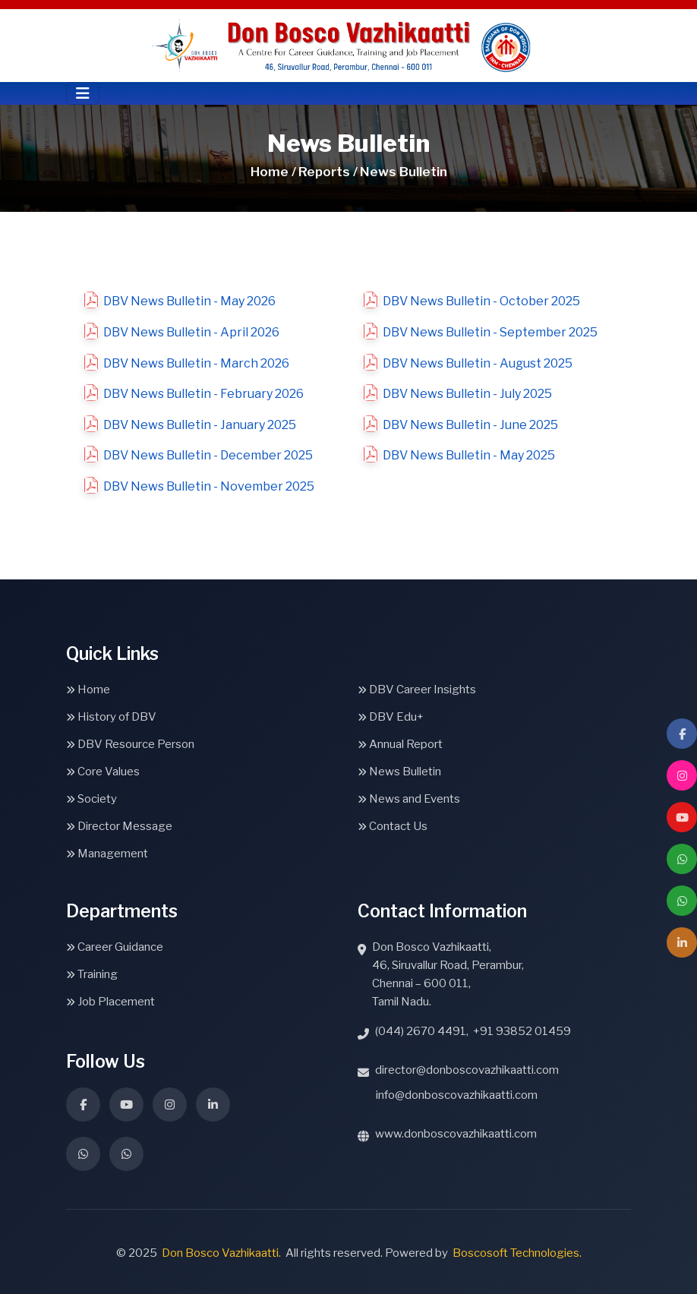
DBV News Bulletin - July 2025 (467, 394)
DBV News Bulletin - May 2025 (469, 455)
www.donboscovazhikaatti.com (456, 1134)
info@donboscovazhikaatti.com (457, 1095)
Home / (273, 171)
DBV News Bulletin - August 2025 (477, 363)
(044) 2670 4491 (420, 1031)
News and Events (409, 799)
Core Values (103, 771)
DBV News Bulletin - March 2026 (196, 363)
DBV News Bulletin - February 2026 (203, 394)
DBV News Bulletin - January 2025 (199, 425)
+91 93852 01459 (522, 1031)
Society (91, 799)
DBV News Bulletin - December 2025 (208, 455)
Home (88, 689)
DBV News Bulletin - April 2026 (191, 332)
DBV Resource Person (130, 744)
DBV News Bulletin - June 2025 (470, 425)
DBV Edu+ (391, 717)
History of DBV (111, 717)
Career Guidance (114, 947)
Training (92, 974)
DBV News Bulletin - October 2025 (481, 301)
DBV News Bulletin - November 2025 (208, 486)
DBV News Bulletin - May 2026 (189, 301)
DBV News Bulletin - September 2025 (490, 332)
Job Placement (110, 1001)
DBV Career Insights (417, 689)
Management (107, 853)
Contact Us (392, 826)
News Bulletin (399, 771)
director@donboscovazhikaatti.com (467, 1070)
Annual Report (400, 744)
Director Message (119, 826)
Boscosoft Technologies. (517, 1253)
